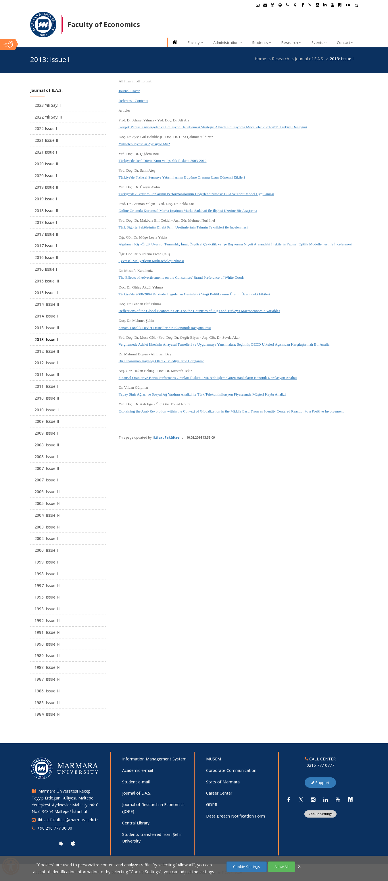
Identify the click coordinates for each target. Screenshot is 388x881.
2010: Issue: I (46, 410)
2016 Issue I (45, 269)
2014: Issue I (46, 316)
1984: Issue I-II (48, 714)
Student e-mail (136, 782)
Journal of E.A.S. (309, 58)
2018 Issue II (46, 210)
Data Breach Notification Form (235, 816)
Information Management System (154, 759)
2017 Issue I (45, 245)
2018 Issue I (45, 222)
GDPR (211, 804)
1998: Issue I (46, 573)
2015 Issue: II (46, 281)
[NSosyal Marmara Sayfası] (340, 5)
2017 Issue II (46, 234)
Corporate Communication (231, 770)
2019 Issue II (46, 187)
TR (347, 4)
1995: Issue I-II (48, 597)
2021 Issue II (46, 140)
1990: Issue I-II (48, 644)
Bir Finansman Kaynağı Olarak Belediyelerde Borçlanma (162, 361)
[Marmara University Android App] (60, 843)
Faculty (195, 42)
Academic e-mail (137, 770)
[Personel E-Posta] (265, 5)
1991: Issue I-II (48, 632)
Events (319, 42)
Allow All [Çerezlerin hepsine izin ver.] (281, 866)
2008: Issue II (46, 445)
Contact (345, 42)
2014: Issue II (46, 304)
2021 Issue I (45, 152)
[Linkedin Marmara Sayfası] (325, 5)
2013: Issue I (46, 339)
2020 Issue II (46, 163)
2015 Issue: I (46, 292)
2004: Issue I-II (48, 515)
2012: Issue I (46, 362)
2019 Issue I (45, 199)
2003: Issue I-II (48, 527)
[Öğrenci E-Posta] (257, 5)
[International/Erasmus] (280, 5)
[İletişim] (287, 5)
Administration (227, 42)
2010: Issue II (46, 398)
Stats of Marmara (223, 782)
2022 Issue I (45, 128)
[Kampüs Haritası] (295, 5)
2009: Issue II (46, 421)
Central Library (135, 823)
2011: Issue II (46, 374)
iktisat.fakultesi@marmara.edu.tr (68, 819)
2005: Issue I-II (48, 503)
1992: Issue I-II (48, 620)
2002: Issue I (46, 538)
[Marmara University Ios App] (73, 843)
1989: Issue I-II (48, 655)
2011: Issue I (46, 386)
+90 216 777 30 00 (54, 828)
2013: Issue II (46, 327)
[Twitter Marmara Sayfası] (310, 5)
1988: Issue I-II (48, 667)
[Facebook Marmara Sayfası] (302, 5)
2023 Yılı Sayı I (47, 105)
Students (261, 42)
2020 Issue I (45, 175)
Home (260, 58)
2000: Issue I (46, 550)
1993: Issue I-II (48, 608)
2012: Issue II (46, 351)
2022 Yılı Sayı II (48, 117)
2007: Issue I (46, 480)
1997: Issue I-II (48, 585)
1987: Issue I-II (48, 679)
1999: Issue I (46, 562)
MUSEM (213, 759)
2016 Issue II (46, 257)
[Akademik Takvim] (272, 5)
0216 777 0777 (320, 765)
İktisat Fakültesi (166, 437)
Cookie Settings (320, 814)
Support (320, 782)
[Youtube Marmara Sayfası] (332, 5)
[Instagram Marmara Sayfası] (317, 5)
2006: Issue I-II (48, 491)
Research (291, 42)
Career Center (219, 793)
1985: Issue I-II (48, 702)
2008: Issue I (46, 456)
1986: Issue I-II (48, 691)
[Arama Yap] (356, 6)
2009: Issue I (46, 433)
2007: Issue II (46, 468)
